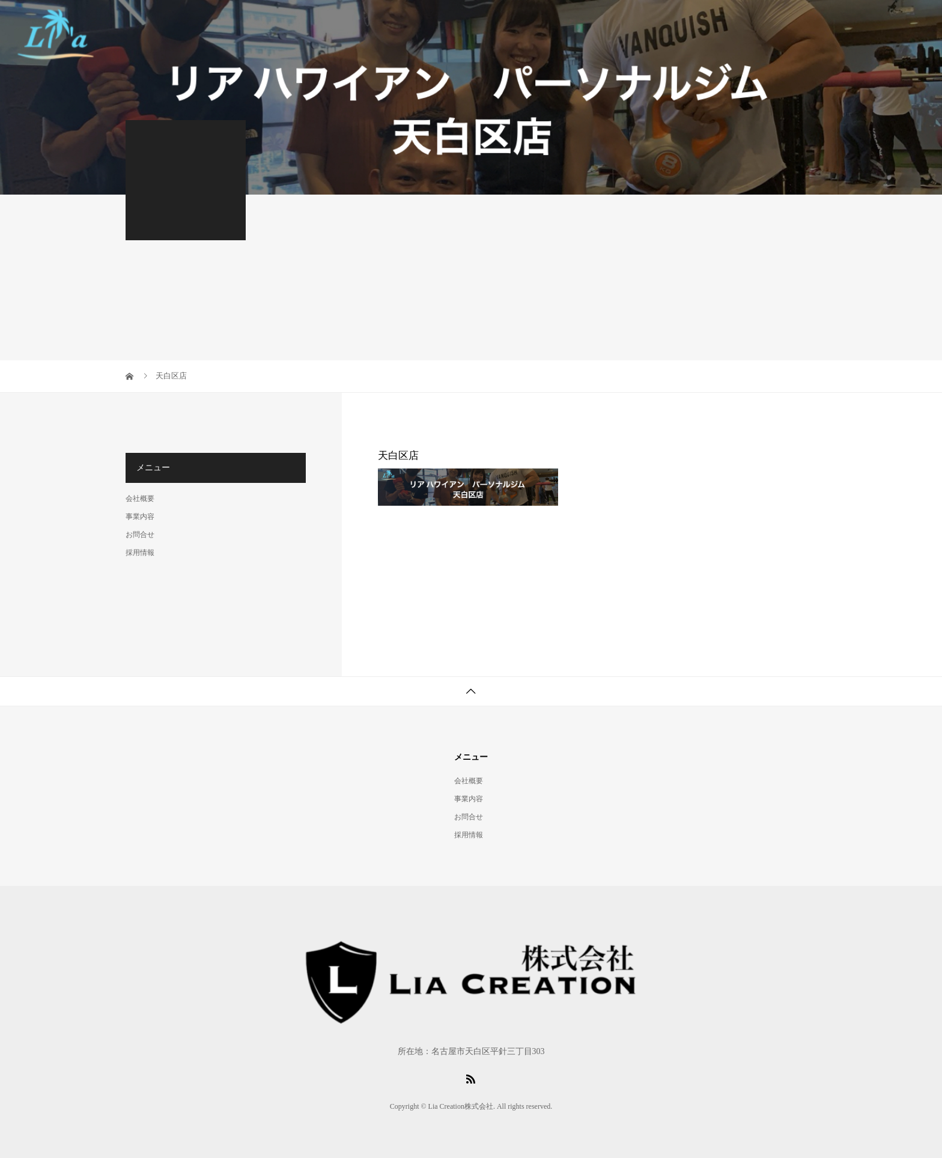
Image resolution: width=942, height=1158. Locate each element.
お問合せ (140, 534)
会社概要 (140, 498)
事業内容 (140, 516)
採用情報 (140, 552)
